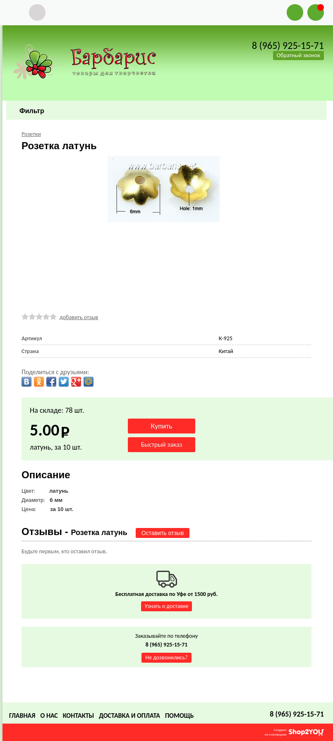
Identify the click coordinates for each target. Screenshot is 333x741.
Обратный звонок (298, 55)
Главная (22, 715)
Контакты (78, 715)
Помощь (179, 715)
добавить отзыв (79, 317)
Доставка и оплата (129, 715)
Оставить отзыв (162, 533)
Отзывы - (74, 531)
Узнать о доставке (167, 606)
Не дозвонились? (166, 657)
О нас (48, 715)
